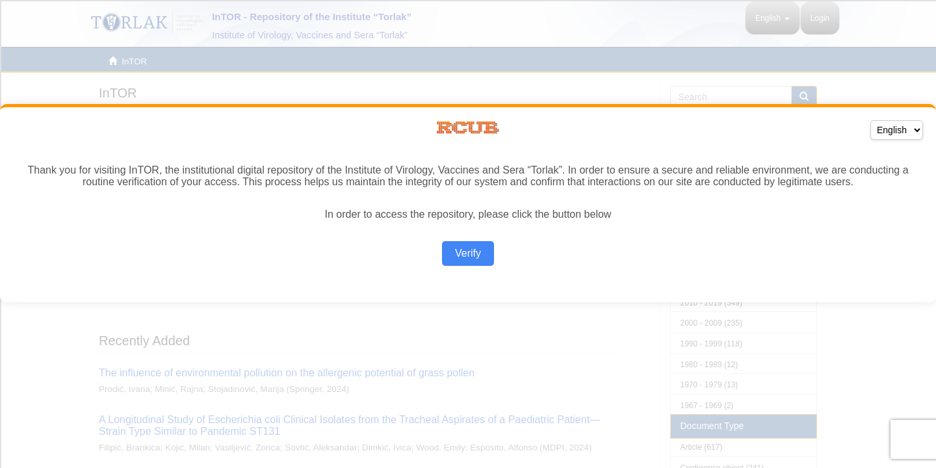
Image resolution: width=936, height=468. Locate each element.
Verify (468, 253)
